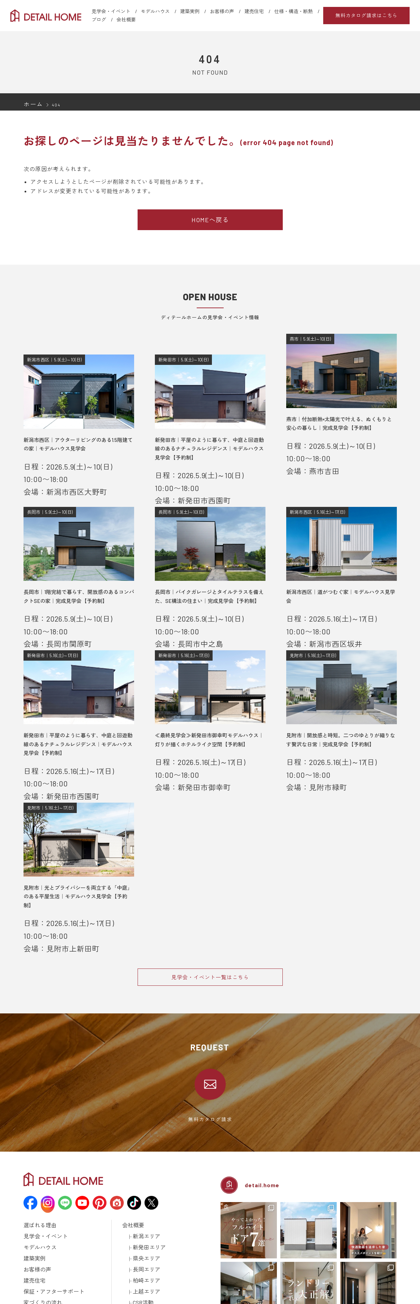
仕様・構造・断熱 (293, 11)
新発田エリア (146, 1158)
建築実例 (189, 11)
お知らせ (131, 1212)
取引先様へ (133, 1265)
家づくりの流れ (39, 1203)
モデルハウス (155, 11)
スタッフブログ (137, 1220)
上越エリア (144, 1194)
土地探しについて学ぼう (59, 1238)
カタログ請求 (135, 1247)
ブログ (99, 19)
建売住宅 (254, 11)
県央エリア (144, 1167)
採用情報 (131, 1238)
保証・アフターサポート (48, 1194)
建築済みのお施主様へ (144, 1256)
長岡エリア (144, 1176)
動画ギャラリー (39, 1265)
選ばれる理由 (37, 1140)
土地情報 (131, 1229)
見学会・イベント (111, 11)
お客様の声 (222, 11)
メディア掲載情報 (41, 1274)
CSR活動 (141, 1203)
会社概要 (126, 19)
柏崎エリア (144, 1185)
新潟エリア (144, 1149)
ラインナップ (37, 1247)
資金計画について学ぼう (59, 1229)
